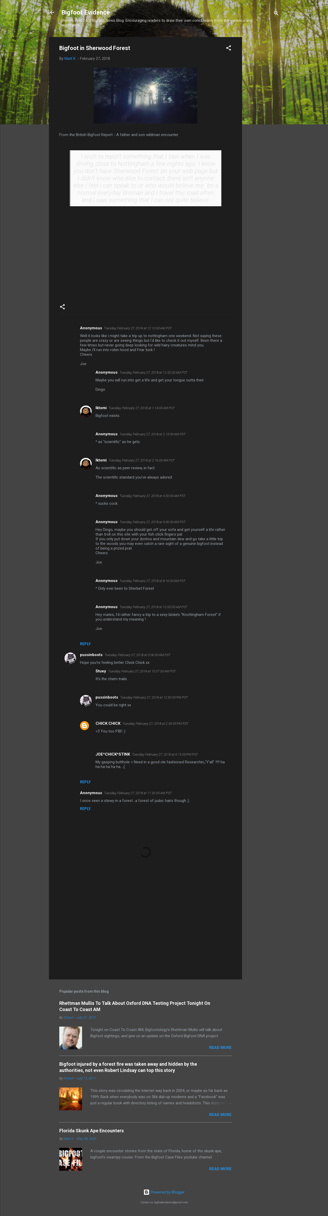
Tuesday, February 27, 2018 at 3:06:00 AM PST (138, 655)
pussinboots (91, 654)
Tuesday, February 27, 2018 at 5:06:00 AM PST (153, 522)
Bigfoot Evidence (85, 12)
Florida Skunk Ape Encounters (91, 1130)
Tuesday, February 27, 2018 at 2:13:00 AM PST (153, 434)
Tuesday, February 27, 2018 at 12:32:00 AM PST (153, 372)
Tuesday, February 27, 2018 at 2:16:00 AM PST (142, 460)
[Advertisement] (262, 115)
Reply (85, 644)
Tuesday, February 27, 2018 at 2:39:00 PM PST (155, 724)
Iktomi (101, 408)
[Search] (276, 14)
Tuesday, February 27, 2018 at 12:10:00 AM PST (138, 328)
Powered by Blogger (164, 1192)
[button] (228, 49)
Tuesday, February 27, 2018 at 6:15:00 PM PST (165, 754)
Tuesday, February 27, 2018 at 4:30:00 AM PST (153, 496)
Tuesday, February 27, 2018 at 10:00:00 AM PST (153, 607)
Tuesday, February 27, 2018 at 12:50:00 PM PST (154, 697)
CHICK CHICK (108, 723)
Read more (220, 1047)
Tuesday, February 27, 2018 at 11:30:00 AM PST (138, 793)
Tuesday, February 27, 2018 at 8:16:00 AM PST (153, 581)
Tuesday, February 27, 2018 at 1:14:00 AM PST (142, 408)
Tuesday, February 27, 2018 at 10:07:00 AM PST (142, 671)
